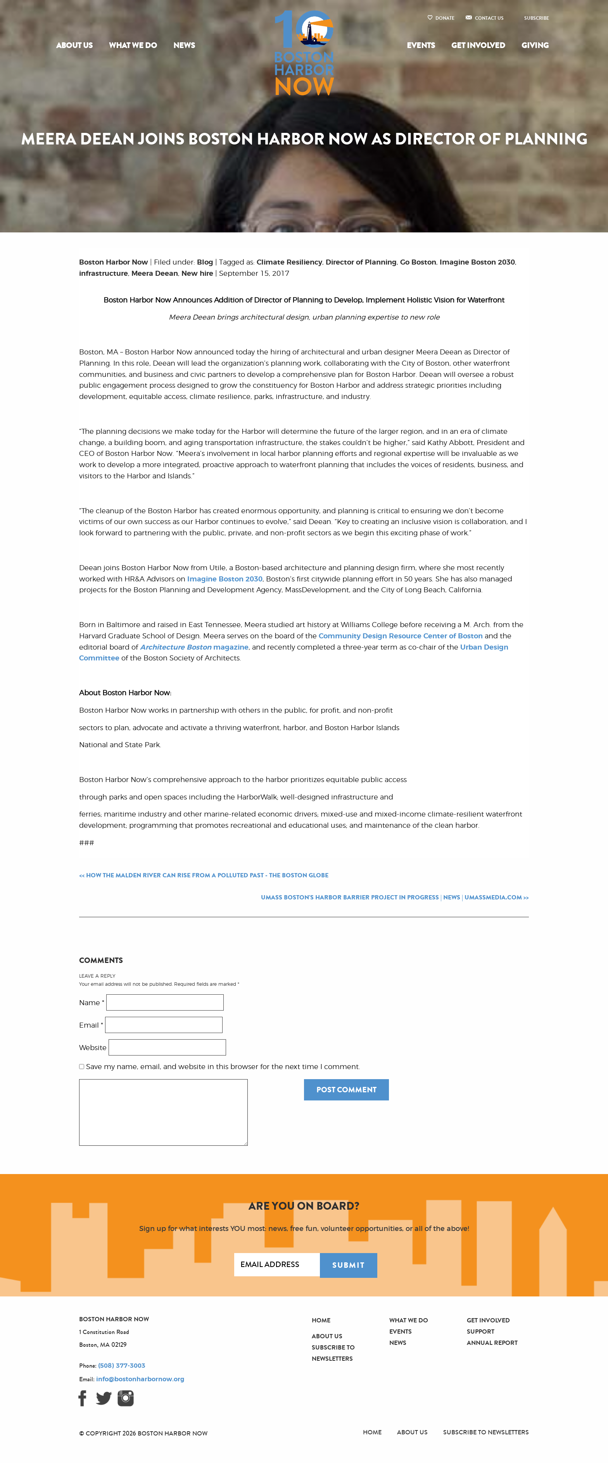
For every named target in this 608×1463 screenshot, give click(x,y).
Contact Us (489, 18)
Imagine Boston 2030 (477, 262)
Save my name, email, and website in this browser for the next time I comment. (223, 1067)
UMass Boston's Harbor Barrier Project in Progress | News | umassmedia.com (391, 897)
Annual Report (492, 1342)
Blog (205, 262)
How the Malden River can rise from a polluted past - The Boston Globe (207, 875)
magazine (194, 647)
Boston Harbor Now (113, 262)
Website (93, 1048)
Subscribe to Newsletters (486, 1432)
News (184, 45)
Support (480, 1331)
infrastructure (103, 273)
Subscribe (536, 18)
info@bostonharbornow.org (140, 1379)
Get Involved (478, 45)
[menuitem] (76, 45)
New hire (197, 273)
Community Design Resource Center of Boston (401, 636)
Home (321, 1320)
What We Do (133, 45)
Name (91, 1003)
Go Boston (418, 262)
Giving (535, 45)
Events (421, 45)
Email (91, 1025)
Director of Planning (361, 262)
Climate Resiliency (289, 262)
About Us (74, 45)
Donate (444, 18)
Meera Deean (154, 273)
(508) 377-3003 (121, 1366)
